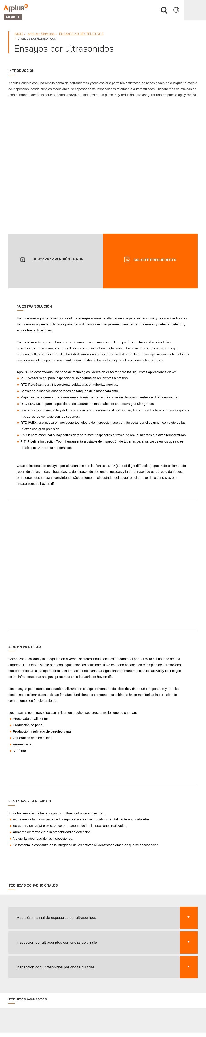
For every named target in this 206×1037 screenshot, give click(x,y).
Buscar (164, 10)
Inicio (18, 34)
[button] (103, 918)
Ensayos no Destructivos (81, 34)
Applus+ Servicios (41, 34)
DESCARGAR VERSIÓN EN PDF (58, 259)
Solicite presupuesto (154, 260)
